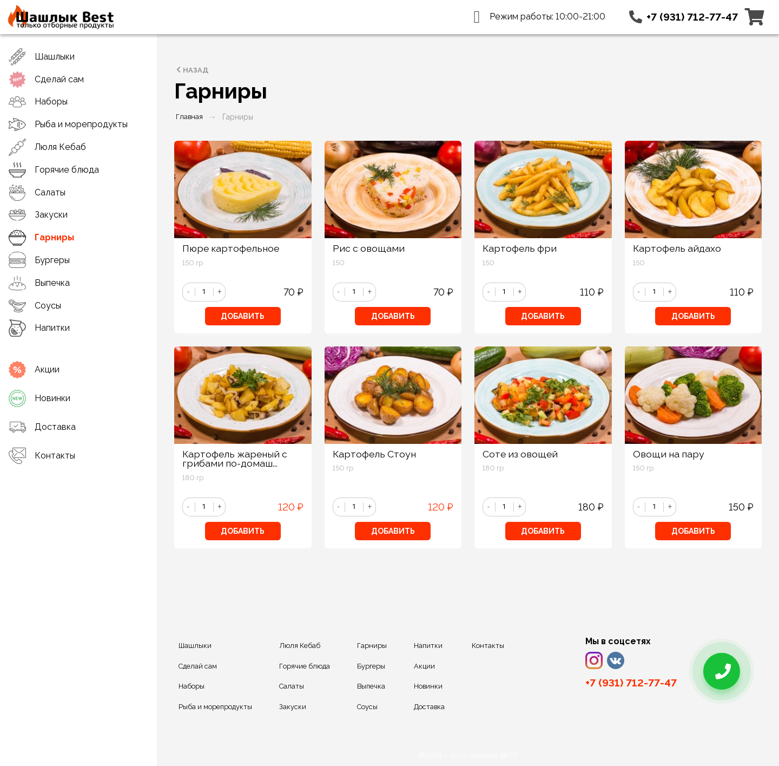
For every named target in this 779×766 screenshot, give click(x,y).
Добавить (243, 316)
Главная (189, 117)
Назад (191, 70)
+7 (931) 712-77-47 (692, 17)
